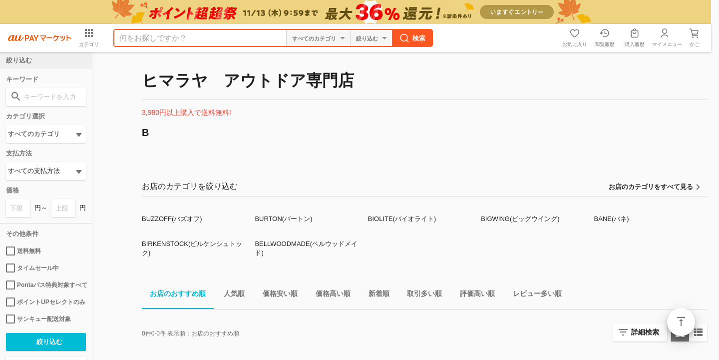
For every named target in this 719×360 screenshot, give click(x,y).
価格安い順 (276, 295)
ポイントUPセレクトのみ (45, 302)
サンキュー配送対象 (38, 319)
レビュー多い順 (533, 295)
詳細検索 (645, 332)
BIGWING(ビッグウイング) (520, 218)
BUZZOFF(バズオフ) (172, 218)
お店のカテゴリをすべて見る (651, 186)
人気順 (230, 295)
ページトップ (681, 322)
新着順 (374, 295)
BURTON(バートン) (283, 218)
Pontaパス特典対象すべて (46, 285)
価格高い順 (329, 295)
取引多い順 (420, 295)
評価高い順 (473, 295)
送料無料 (23, 251)
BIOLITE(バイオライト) (402, 218)
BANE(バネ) (611, 218)
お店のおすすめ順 (174, 295)
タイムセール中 (32, 268)
